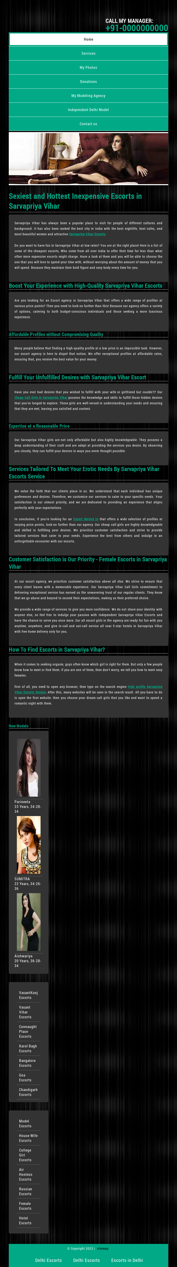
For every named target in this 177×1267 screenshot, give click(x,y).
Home (88, 39)
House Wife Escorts (28, 1138)
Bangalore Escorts (27, 1063)
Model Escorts (25, 1123)
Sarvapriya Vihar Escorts (87, 234)
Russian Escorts (25, 1191)
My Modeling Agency (88, 95)
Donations (88, 81)
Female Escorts (25, 1206)
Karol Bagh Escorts (28, 1048)
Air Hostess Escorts (25, 1174)
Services (89, 53)
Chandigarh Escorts (28, 1092)
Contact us (88, 123)
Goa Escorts (25, 1077)
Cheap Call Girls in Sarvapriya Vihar (41, 397)
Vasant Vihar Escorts (25, 1012)
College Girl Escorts (25, 1155)
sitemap (103, 1248)
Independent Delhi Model (88, 109)
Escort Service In (86, 519)
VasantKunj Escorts (28, 995)
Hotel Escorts (25, 1220)
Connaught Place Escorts (28, 1031)
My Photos (88, 67)
